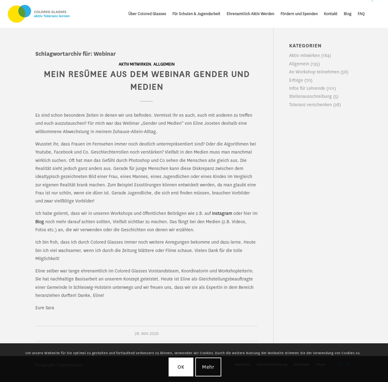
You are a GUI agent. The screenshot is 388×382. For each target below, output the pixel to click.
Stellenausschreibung (310, 96)
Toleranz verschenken (310, 104)
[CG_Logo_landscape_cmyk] (39, 14)
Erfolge (296, 80)
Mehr (208, 367)
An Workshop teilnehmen (314, 72)
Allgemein (163, 64)
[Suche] (372, 14)
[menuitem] (147, 14)
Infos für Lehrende (307, 88)
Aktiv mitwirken (135, 64)
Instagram (222, 213)
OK (181, 367)
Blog (39, 221)
